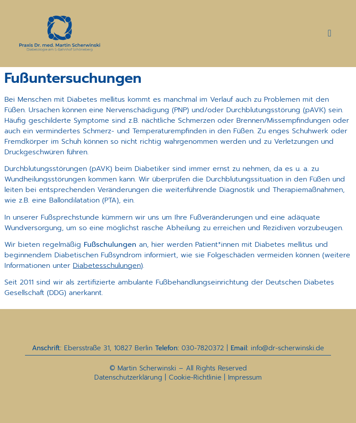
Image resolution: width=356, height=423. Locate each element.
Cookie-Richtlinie (195, 377)
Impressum (245, 377)
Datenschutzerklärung (128, 377)
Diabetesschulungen (107, 265)
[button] (329, 33)
